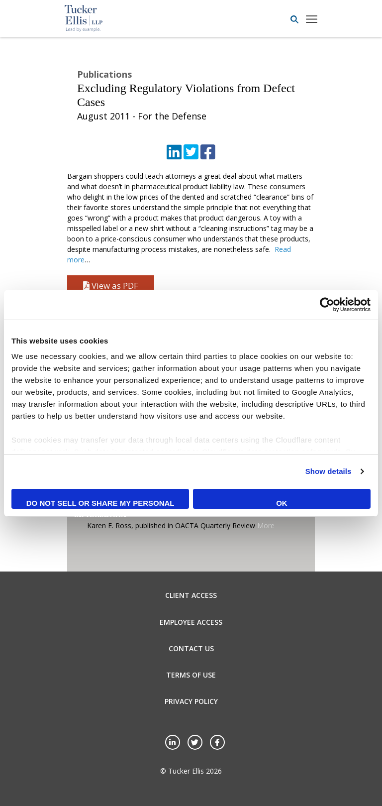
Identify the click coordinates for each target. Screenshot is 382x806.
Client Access (191, 595)
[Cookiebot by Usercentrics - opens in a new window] (327, 304)
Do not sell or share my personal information (100, 504)
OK (281, 503)
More (266, 525)
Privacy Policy (191, 701)
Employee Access (191, 622)
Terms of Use (191, 675)
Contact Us (191, 648)
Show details (328, 471)
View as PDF (110, 285)
